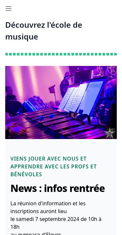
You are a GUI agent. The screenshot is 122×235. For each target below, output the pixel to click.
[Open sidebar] (8, 8)
